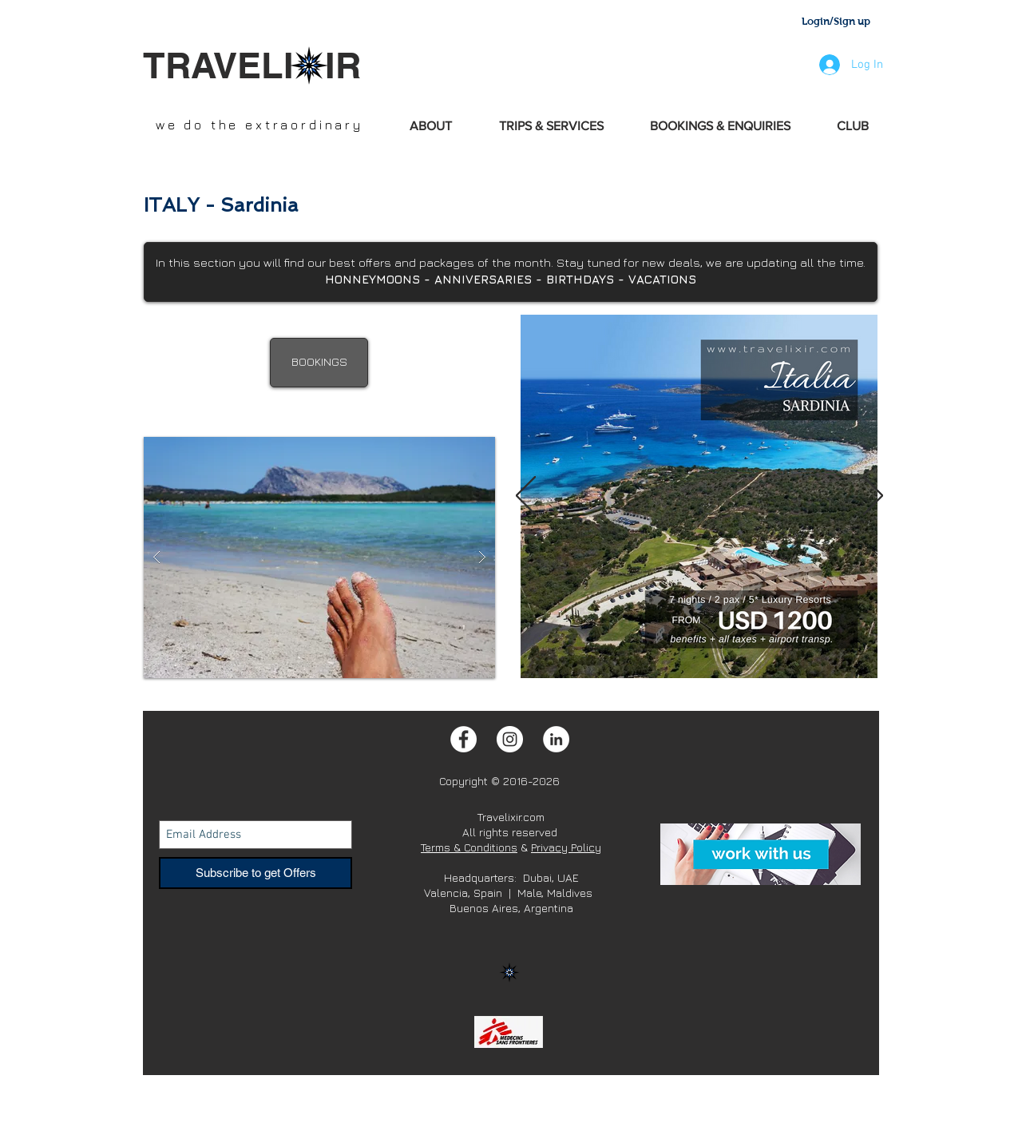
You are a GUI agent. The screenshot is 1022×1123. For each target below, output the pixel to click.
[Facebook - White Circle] (463, 739)
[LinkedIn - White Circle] (556, 739)
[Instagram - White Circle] (510, 739)
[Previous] (526, 497)
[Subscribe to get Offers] (255, 873)
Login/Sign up (836, 21)
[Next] (873, 497)
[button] (319, 557)
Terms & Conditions (469, 847)
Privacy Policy (566, 847)
